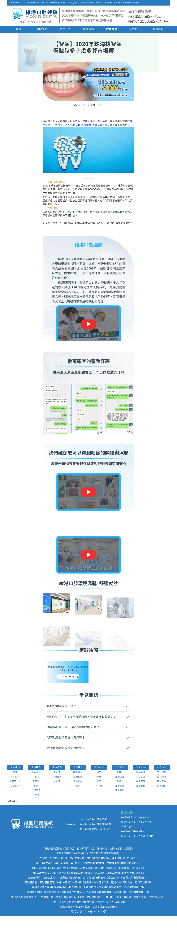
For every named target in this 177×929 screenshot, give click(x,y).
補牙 (99, 786)
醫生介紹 (65, 29)
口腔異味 (161, 790)
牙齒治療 (99, 780)
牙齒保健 (162, 780)
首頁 (18, 29)
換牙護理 (141, 795)
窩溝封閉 (141, 799)
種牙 (15, 786)
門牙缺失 (15, 790)
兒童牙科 (141, 780)
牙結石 (36, 790)
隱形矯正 (78, 786)
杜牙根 (98, 799)
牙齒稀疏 (78, 790)
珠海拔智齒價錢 (87, 125)
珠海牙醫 (14, 3)
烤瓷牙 (57, 795)
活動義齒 (57, 790)
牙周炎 (119, 786)
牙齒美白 (36, 780)
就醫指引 (134, 29)
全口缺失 (15, 799)
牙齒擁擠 (78, 795)
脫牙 (99, 795)
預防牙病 (161, 795)
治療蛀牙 (141, 786)
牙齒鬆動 (120, 804)
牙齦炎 (119, 795)
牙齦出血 (120, 790)
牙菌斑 (36, 795)
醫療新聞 (88, 29)
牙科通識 (161, 786)
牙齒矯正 (78, 780)
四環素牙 (36, 804)
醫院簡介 (41, 29)
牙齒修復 (57, 780)
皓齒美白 (36, 786)
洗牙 (36, 799)
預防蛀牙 (141, 790)
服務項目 (158, 29)
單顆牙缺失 (15, 795)
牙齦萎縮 (120, 799)
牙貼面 (36, 808)
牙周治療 (120, 780)
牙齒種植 (15, 780)
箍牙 (78, 799)
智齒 (100, 105)
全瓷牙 (57, 786)
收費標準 (111, 29)
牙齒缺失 (161, 799)
